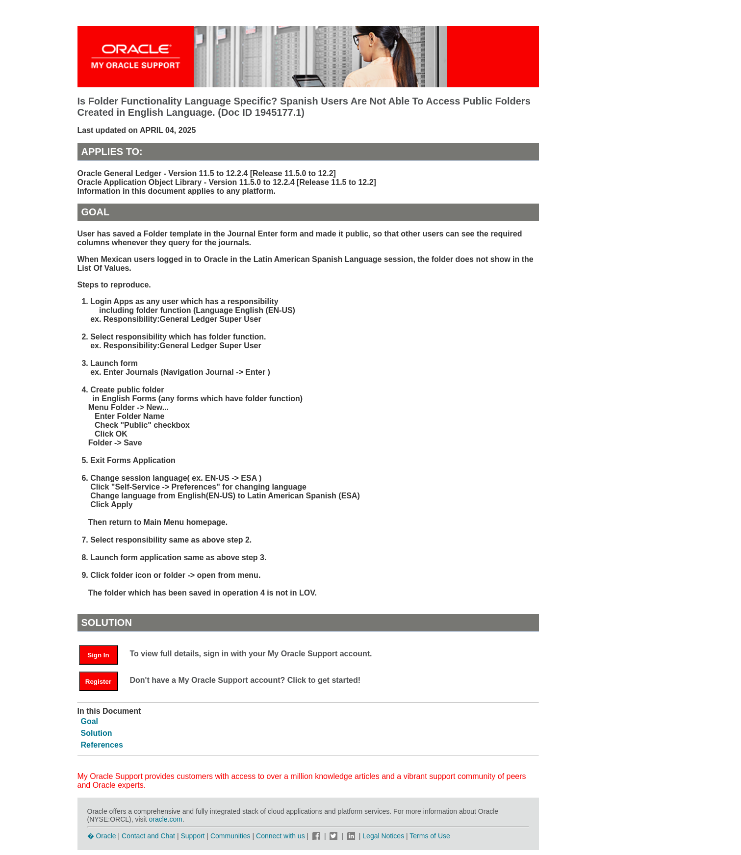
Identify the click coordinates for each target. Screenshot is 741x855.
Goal (90, 721)
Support (192, 836)
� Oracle (101, 836)
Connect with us (281, 836)
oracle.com (165, 819)
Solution (96, 733)
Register (98, 681)
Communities (230, 836)
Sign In (98, 655)
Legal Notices (383, 836)
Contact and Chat (148, 836)
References (102, 745)
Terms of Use (429, 836)
